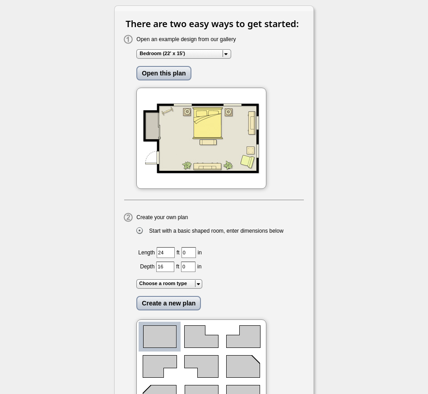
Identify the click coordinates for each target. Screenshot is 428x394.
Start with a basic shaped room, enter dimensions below (216, 231)
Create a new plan (168, 303)
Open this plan (164, 73)
